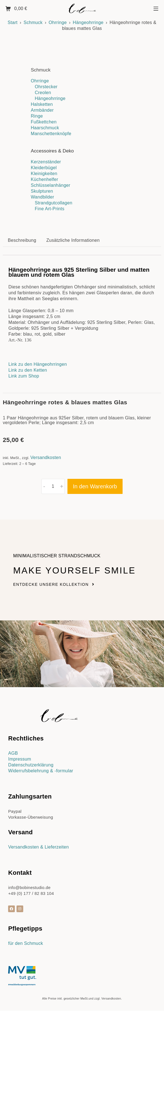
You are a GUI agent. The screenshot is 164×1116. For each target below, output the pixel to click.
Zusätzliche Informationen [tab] (73, 359)
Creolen (43, 92)
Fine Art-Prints (49, 208)
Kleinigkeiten (44, 173)
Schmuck (33, 22)
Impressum (19, 878)
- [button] (44, 605)
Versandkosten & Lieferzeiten (38, 966)
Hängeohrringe (88, 22)
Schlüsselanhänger (50, 185)
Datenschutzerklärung (30, 883)
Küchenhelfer (44, 179)
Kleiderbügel (44, 167)
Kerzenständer (46, 161)
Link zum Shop (23, 495)
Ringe (37, 116)
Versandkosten (45, 576)
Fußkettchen (44, 122)
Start (12, 22)
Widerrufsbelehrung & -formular (40, 889)
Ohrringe (58, 22)
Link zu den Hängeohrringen (38, 483)
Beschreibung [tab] (22, 359)
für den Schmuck (25, 1062)
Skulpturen (42, 191)
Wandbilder (42, 197)
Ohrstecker (46, 86)
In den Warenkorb (95, 605)
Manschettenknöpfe (51, 133)
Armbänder (42, 110)
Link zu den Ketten (27, 489)
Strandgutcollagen (53, 202)
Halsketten (42, 104)
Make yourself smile (74, 689)
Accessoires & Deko (52, 151)
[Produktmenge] (53, 605)
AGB (13, 872)
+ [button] (62, 605)
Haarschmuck (45, 127)
